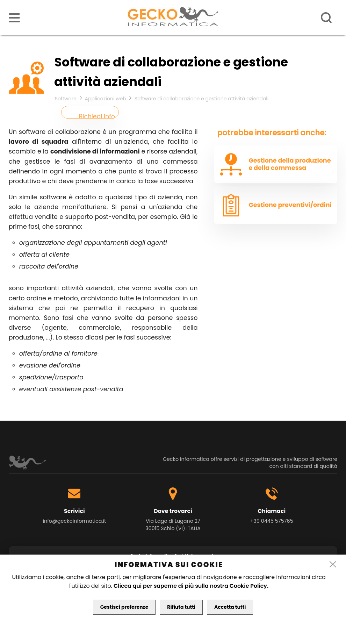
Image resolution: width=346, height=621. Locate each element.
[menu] (14, 17)
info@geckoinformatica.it (74, 521)
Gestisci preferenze (124, 607)
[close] (333, 565)
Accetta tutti (230, 607)
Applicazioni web (105, 98)
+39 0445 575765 (271, 521)
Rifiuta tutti (181, 607)
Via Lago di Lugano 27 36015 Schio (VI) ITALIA (173, 525)
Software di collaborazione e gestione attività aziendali (202, 98)
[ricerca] (326, 18)
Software (66, 98)
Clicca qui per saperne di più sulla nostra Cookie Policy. (191, 586)
